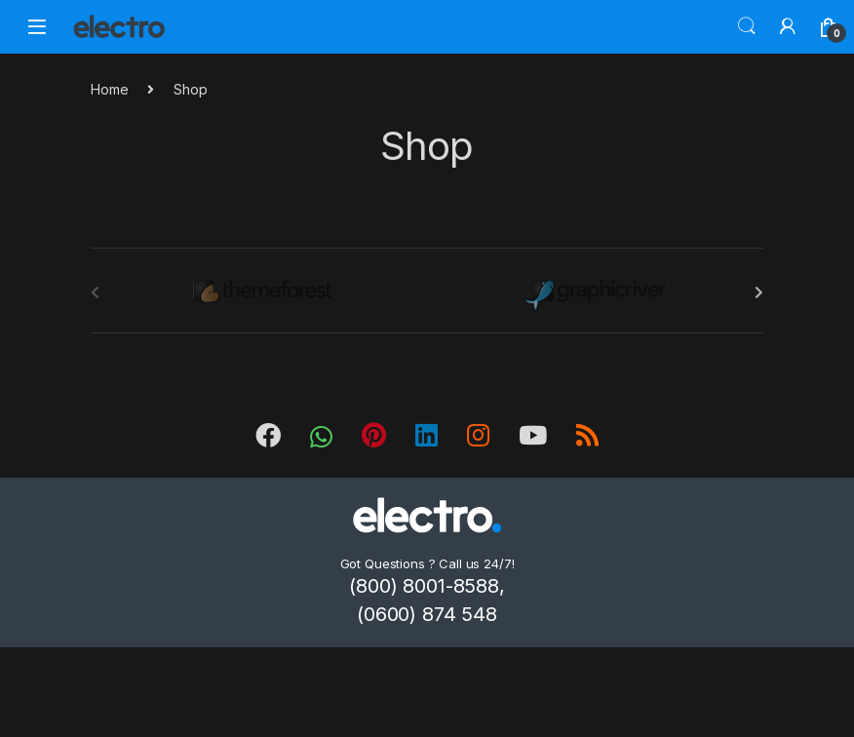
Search (746, 26)
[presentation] (759, 292)
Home (109, 89)
